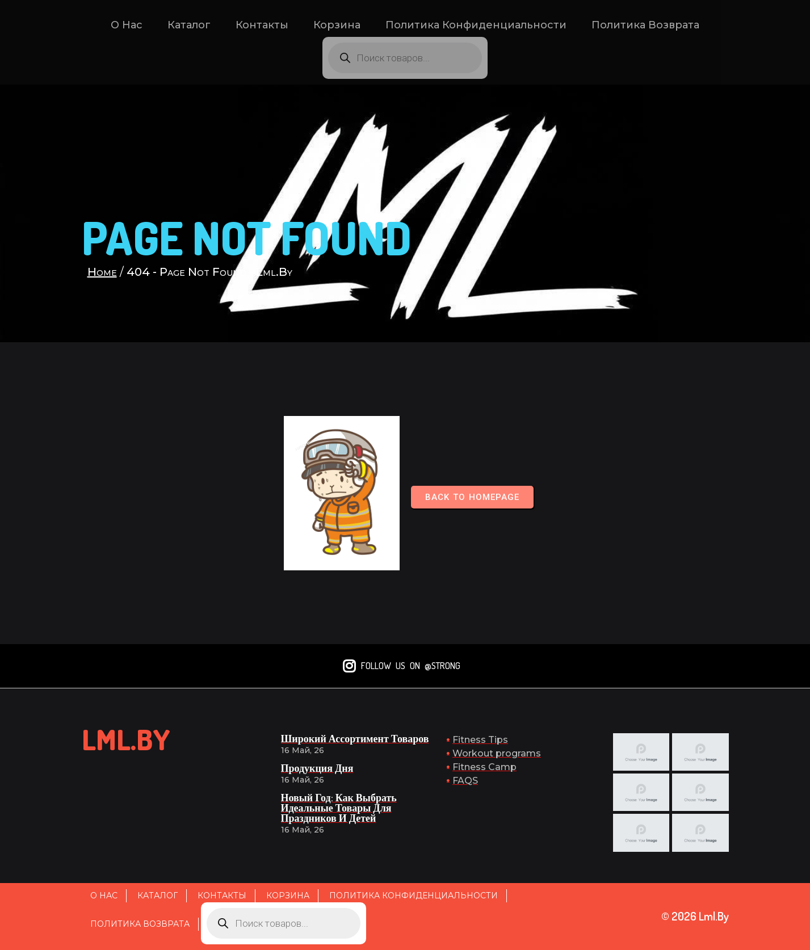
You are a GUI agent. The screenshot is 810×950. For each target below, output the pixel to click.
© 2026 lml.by (695, 916)
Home (102, 272)
